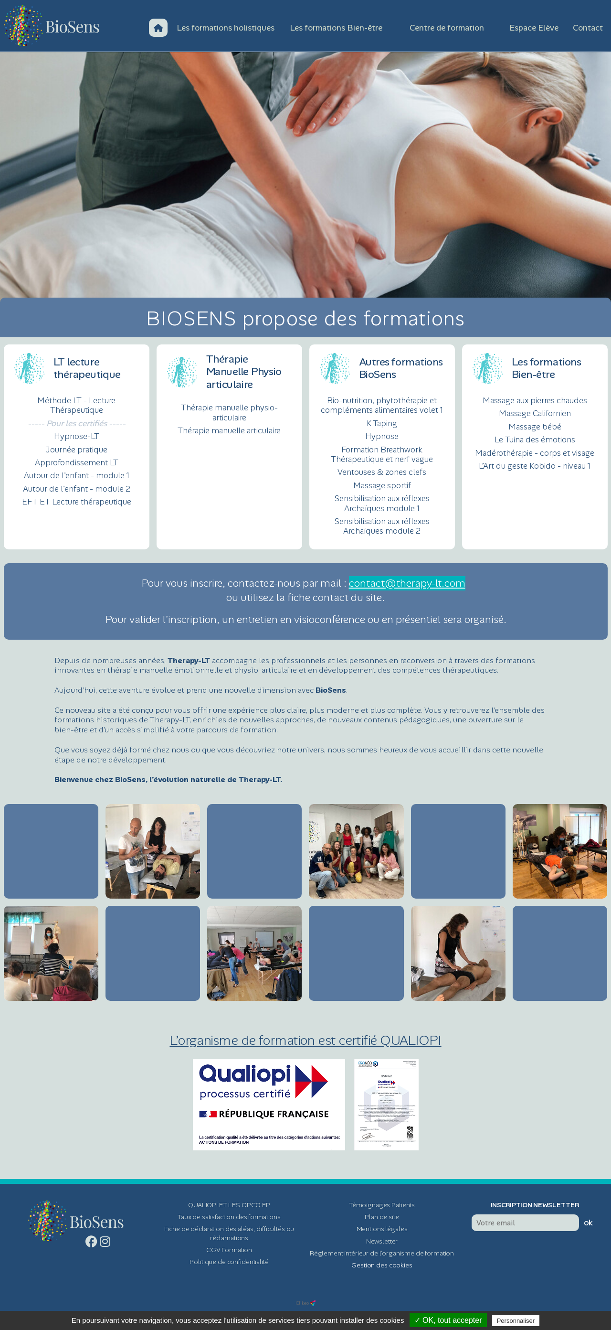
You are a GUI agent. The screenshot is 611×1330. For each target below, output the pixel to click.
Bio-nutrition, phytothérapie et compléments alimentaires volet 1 (382, 405)
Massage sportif (382, 485)
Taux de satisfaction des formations (229, 1216)
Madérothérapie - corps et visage (534, 453)
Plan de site (382, 1216)
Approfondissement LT (76, 462)
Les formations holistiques (225, 27)
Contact (588, 27)
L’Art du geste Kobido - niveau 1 (534, 466)
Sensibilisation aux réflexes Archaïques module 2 (382, 526)
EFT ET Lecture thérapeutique (76, 501)
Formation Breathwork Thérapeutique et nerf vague (382, 454)
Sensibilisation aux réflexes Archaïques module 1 (382, 503)
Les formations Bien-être (336, 27)
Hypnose (382, 436)
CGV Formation (229, 1249)
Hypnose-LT (76, 436)
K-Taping (382, 423)
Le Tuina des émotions (535, 439)
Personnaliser (516, 1320)
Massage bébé (534, 426)
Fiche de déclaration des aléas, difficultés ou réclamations (229, 1233)
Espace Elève (533, 27)
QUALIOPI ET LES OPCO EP (229, 1205)
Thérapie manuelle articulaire (229, 430)
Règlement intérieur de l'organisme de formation (382, 1253)
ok (588, 1223)
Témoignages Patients (382, 1205)
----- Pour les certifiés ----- (77, 423)
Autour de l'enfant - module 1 (76, 475)
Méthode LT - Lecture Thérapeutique (76, 405)
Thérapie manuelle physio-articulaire (229, 412)
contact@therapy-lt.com (407, 583)
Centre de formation (447, 27)
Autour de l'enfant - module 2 (76, 488)
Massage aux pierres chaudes (535, 400)
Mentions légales (382, 1228)
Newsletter (382, 1241)
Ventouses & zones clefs (381, 472)
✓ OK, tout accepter (448, 1320)
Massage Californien (535, 413)
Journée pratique (76, 449)
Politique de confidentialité (229, 1261)
